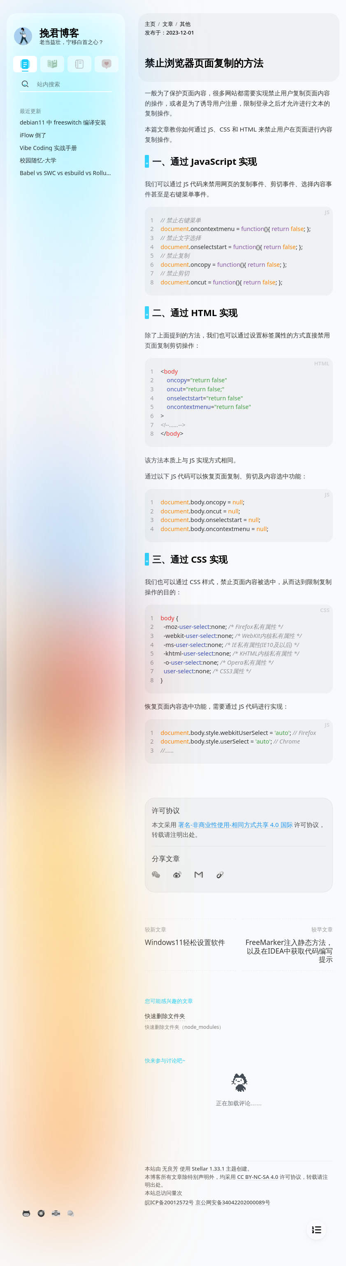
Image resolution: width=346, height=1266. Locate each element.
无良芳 (170, 1168)
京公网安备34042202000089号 (232, 1202)
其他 (185, 24)
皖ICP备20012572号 (169, 1202)
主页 (150, 24)
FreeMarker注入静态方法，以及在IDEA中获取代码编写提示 (289, 951)
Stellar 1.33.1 (208, 1168)
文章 (168, 24)
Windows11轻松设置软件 (185, 942)
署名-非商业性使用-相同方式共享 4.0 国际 (235, 824)
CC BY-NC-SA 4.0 (257, 1177)
